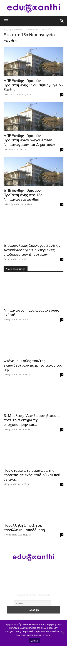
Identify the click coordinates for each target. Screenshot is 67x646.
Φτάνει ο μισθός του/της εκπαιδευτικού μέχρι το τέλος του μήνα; (33, 365)
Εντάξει (34, 640)
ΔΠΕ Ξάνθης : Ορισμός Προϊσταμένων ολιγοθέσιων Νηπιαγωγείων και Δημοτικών (29, 140)
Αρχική (7, 29)
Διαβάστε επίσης (15, 269)
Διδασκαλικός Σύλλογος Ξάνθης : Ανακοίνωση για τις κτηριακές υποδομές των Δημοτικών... (32, 250)
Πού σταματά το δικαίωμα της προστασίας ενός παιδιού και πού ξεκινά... (32, 475)
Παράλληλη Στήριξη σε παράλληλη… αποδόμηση (24, 527)
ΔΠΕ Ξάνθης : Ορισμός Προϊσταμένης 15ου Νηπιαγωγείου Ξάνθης (33, 85)
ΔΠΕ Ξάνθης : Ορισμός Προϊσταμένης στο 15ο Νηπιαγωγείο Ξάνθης (23, 195)
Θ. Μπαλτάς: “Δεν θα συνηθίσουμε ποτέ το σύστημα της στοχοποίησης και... (32, 420)
